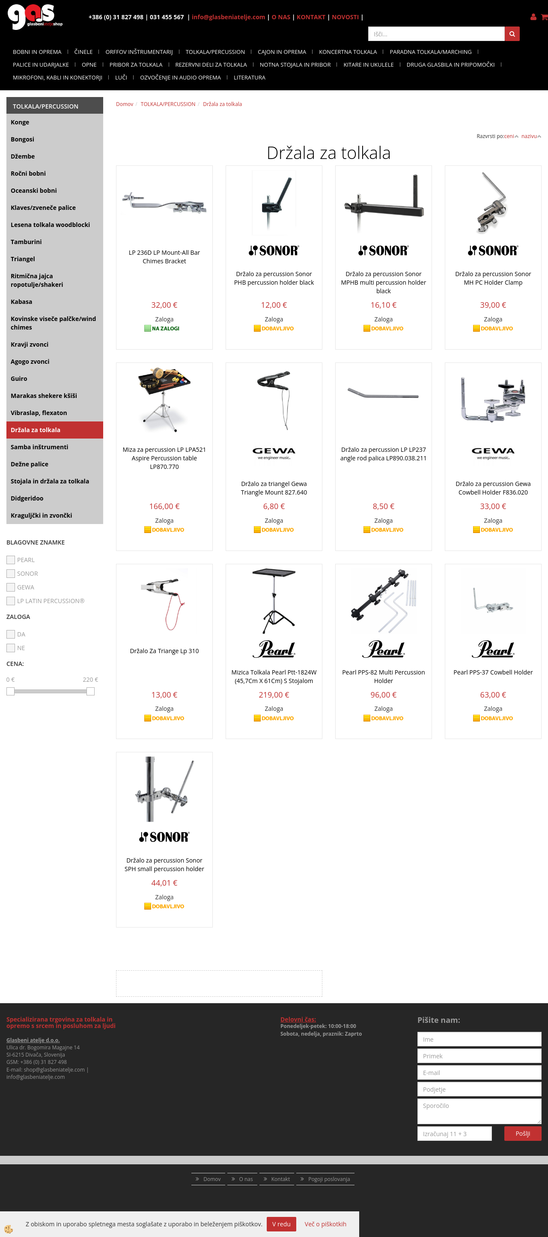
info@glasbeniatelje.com (228, 17)
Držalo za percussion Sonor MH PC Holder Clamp (493, 278)
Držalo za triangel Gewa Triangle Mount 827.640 (274, 488)
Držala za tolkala (35, 430)
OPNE (89, 64)
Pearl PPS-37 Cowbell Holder (493, 672)
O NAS (281, 17)
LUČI (121, 77)
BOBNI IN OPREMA (37, 52)
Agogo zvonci (30, 361)
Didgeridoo (27, 498)
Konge (20, 122)
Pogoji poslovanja (329, 1179)
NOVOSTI (345, 17)
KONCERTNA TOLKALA (348, 52)
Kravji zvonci (29, 344)
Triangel (23, 259)
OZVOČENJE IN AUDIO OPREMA (180, 77)
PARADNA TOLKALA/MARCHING (431, 52)
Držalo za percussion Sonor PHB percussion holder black (274, 278)
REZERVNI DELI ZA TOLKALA (211, 64)
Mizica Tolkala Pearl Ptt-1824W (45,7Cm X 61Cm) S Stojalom (274, 676)
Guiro (19, 378)
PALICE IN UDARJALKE (41, 64)
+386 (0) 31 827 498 (43, 1062)
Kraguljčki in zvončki (41, 515)
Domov (124, 104)
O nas (246, 1179)
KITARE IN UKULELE (368, 64)
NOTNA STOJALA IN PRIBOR (295, 64)
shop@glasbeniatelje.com (54, 1069)
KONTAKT (311, 17)
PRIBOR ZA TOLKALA (136, 64)
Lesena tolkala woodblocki (50, 225)
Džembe (23, 156)
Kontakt (280, 1179)
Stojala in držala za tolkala (50, 481)
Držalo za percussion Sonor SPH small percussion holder (164, 864)
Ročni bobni (28, 173)
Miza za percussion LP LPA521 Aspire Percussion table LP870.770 (164, 458)
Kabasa (21, 301)
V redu (281, 1224)
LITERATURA (249, 77)
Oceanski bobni (34, 190)
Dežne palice (29, 464)
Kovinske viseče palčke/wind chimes (53, 323)
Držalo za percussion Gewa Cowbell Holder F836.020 (493, 488)
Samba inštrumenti (39, 447)
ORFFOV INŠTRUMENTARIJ (139, 52)
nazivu (531, 136)
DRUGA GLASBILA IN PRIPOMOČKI (451, 64)
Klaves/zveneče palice (43, 207)
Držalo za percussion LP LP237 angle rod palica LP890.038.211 (383, 453)
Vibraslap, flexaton (39, 413)
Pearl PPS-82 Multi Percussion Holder (383, 676)
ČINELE (83, 52)
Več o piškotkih (326, 1224)
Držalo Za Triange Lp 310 (164, 651)
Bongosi (22, 139)
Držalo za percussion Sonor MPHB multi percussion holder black (383, 282)
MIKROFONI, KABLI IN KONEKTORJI (57, 77)
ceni (511, 136)
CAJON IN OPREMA (282, 52)
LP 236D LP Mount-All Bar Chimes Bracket (164, 256)
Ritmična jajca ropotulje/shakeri (37, 280)
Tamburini (26, 242)
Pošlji (522, 1133)
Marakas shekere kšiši (44, 396)
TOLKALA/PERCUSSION (215, 52)
